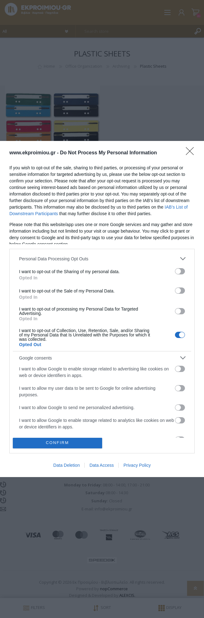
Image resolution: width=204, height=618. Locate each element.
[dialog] (102, 309)
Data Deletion (66, 465)
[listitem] (102, 258)
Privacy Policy (137, 465)
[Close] (192, 153)
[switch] (180, 271)
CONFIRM (57, 443)
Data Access (101, 465)
